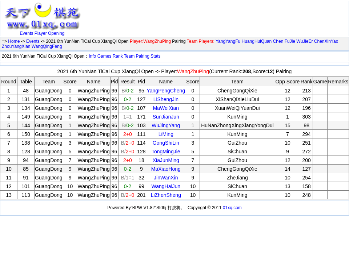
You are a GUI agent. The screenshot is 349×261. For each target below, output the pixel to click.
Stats (155, 56)
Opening (56, 33)
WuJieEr (304, 41)
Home (14, 41)
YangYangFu (228, 41)
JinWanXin (166, 178)
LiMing (166, 134)
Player (41, 33)
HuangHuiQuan (257, 41)
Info (92, 56)
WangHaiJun (165, 186)
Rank (118, 56)
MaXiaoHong (166, 169)
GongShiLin (166, 143)
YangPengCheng (166, 91)
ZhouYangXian (16, 46)
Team (129, 56)
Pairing (142, 56)
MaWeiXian (166, 108)
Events (26, 33)
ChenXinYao (326, 41)
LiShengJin (165, 99)
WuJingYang (166, 125)
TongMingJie (166, 151)
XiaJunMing (166, 160)
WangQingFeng (47, 46)
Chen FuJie (284, 41)
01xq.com (232, 207)
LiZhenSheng (166, 195)
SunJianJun (166, 117)
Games (104, 56)
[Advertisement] (169, 13)
